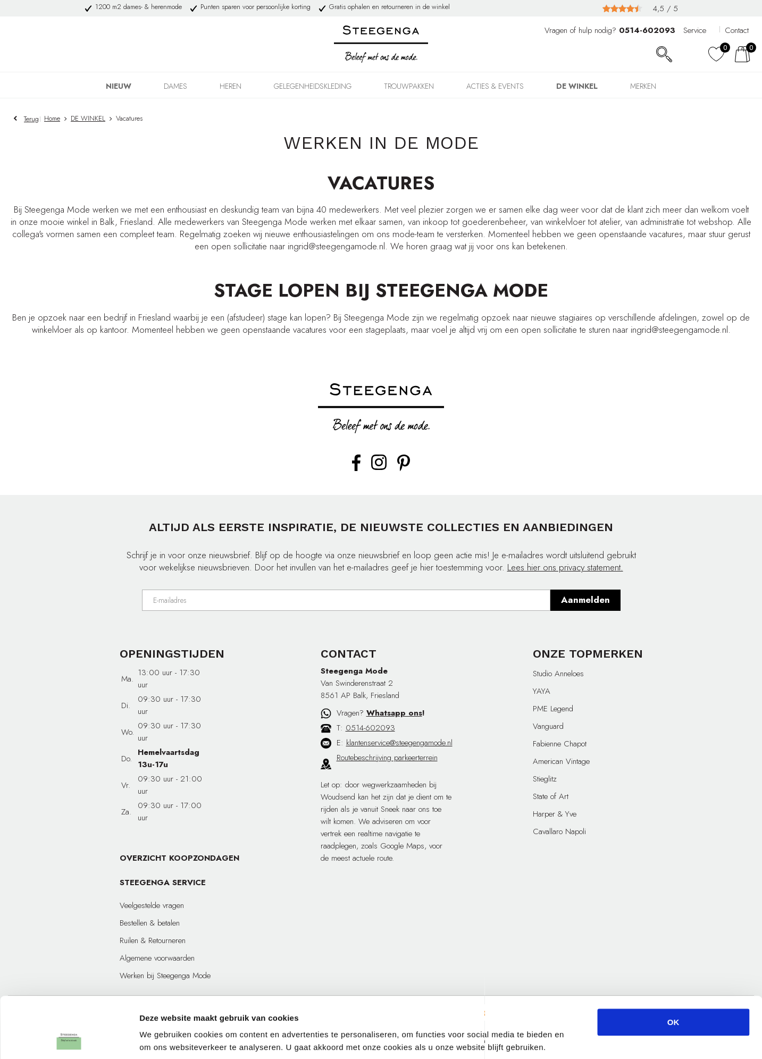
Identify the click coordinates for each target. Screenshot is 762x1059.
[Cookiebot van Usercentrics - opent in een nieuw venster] (68, 1038)
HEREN (230, 86)
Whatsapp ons (394, 713)
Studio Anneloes (558, 673)
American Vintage (561, 761)
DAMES (175, 86)
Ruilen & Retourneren (153, 940)
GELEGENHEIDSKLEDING (312, 86)
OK (673, 969)
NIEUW (118, 86)
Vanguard (548, 726)
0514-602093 (370, 728)
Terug (31, 119)
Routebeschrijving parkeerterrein (387, 757)
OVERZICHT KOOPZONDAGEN (179, 858)
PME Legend (553, 709)
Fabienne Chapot (560, 744)
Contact (737, 30)
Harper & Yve (554, 814)
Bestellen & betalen (150, 923)
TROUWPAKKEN (409, 86)
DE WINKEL (577, 86)
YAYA (541, 691)
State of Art (550, 796)
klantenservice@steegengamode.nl (399, 743)
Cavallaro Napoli (559, 831)
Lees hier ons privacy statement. (565, 567)
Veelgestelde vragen (152, 905)
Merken (643, 86)
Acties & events (495, 86)
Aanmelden (585, 599)
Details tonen (574, 1038)
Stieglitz (545, 779)
